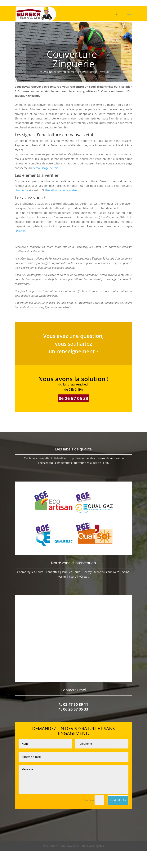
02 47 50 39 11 (75, 704)
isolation (20, 231)
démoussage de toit (45, 168)
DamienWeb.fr (69, 846)
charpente (21, 190)
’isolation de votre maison (62, 190)
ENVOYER (116, 800)
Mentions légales (93, 846)
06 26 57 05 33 (73, 398)
